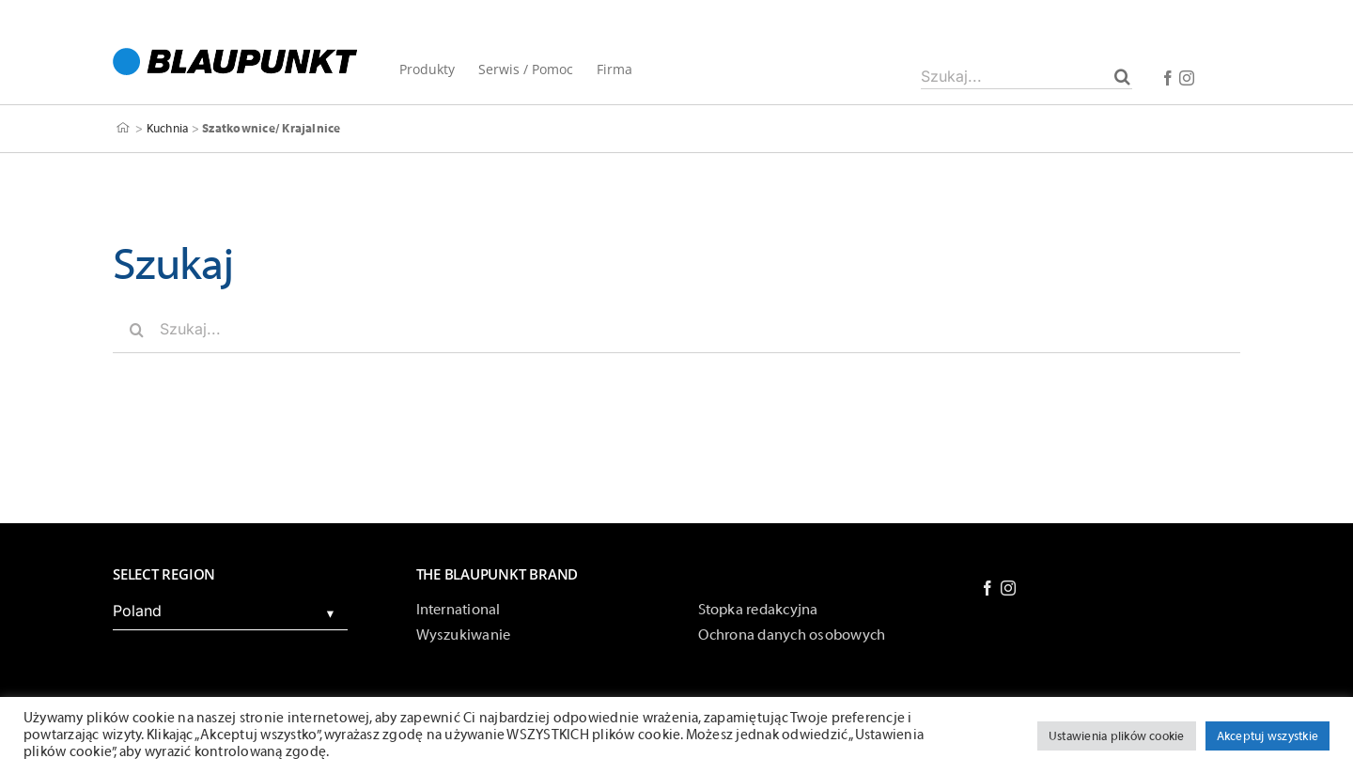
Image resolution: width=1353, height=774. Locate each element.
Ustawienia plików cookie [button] (1117, 736)
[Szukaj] (1122, 76)
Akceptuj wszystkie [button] (1267, 736)
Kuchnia (168, 128)
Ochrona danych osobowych (792, 635)
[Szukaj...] (1026, 76)
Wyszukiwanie (463, 635)
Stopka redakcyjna (758, 609)
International (458, 609)
